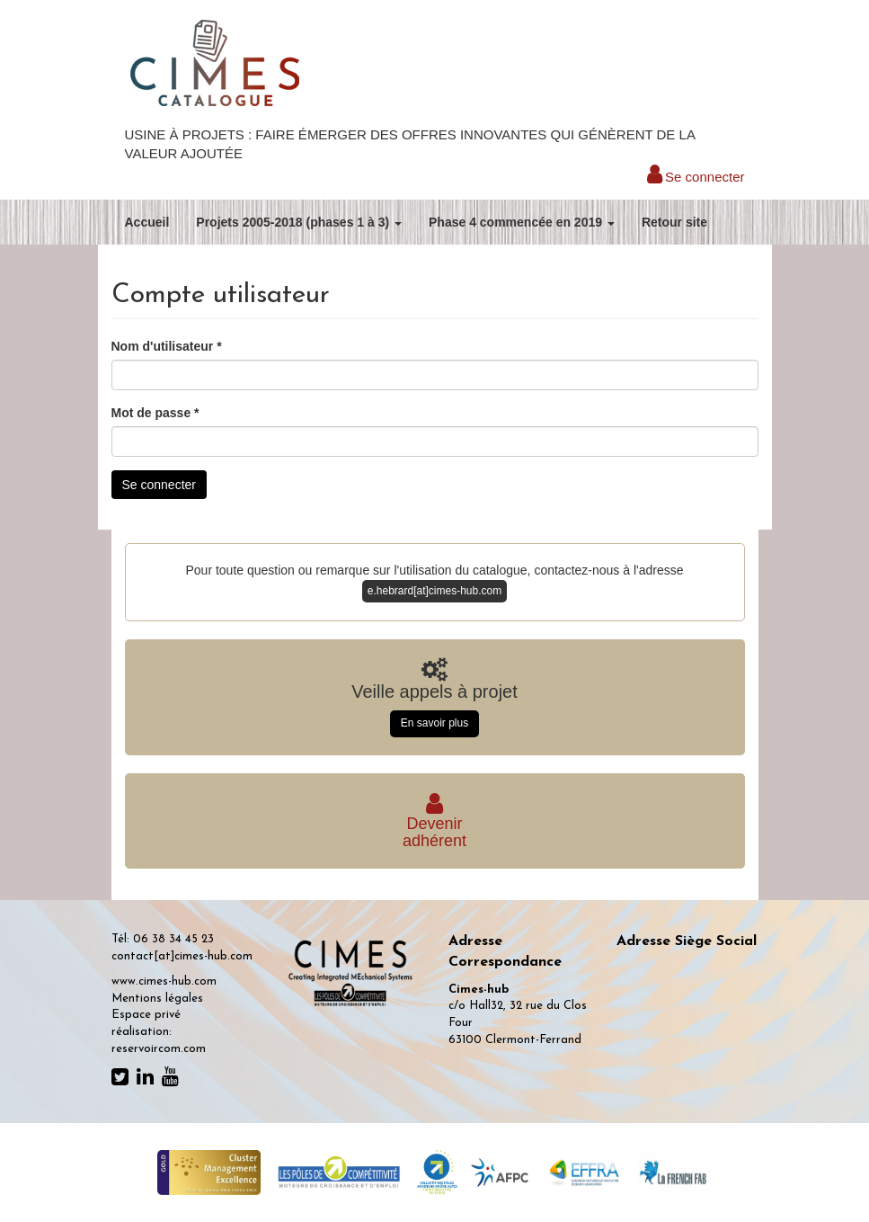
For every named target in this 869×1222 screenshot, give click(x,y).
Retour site (674, 222)
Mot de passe (155, 413)
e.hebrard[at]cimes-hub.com (434, 590)
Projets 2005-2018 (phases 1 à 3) (299, 222)
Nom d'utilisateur (166, 346)
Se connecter (696, 176)
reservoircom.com (158, 1049)
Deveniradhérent (434, 824)
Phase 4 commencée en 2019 (522, 222)
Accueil (147, 222)
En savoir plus (434, 723)
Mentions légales (157, 998)
